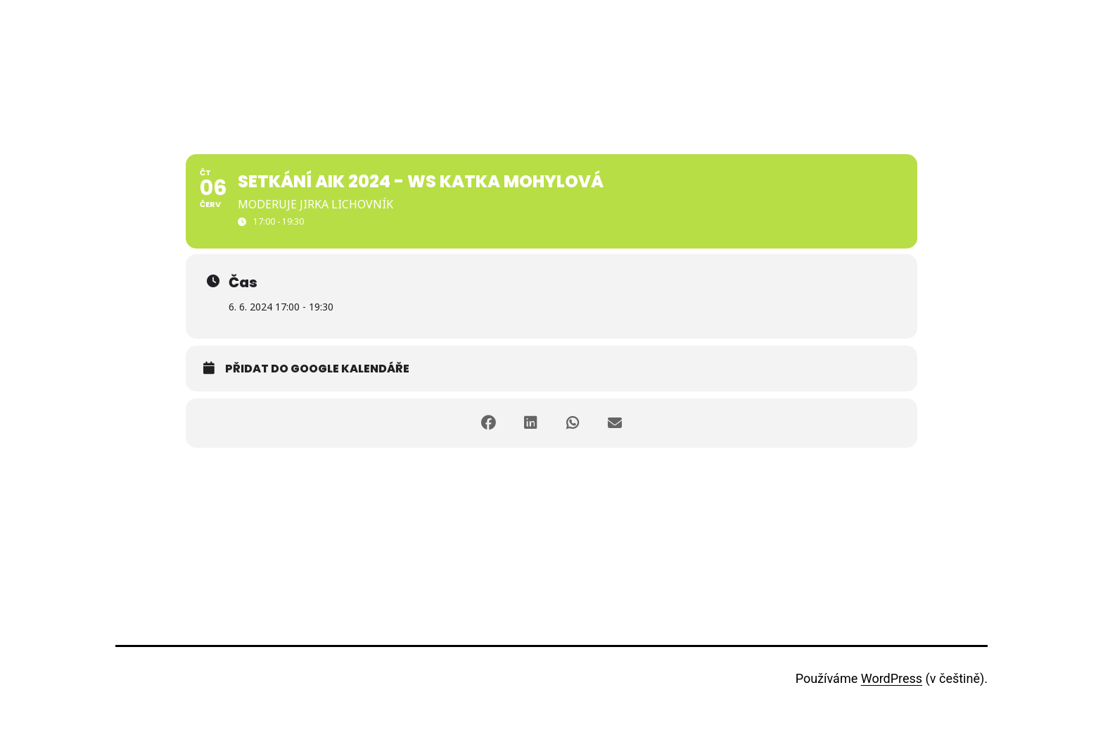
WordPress (891, 678)
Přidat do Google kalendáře (317, 369)
